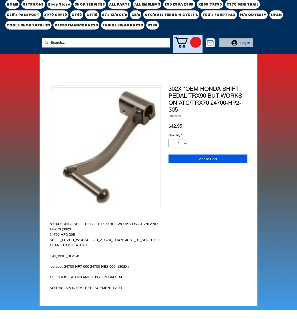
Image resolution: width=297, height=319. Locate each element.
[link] (187, 42)
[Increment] (185, 143)
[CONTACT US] (210, 42)
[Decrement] (172, 143)
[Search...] (106, 43)
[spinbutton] (179, 143)
